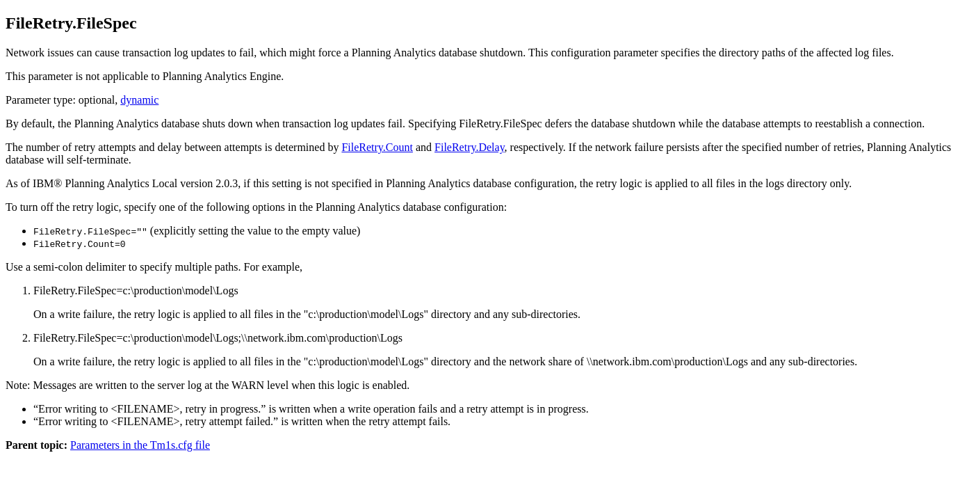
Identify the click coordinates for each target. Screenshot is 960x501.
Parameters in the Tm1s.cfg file (140, 445)
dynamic (139, 100)
